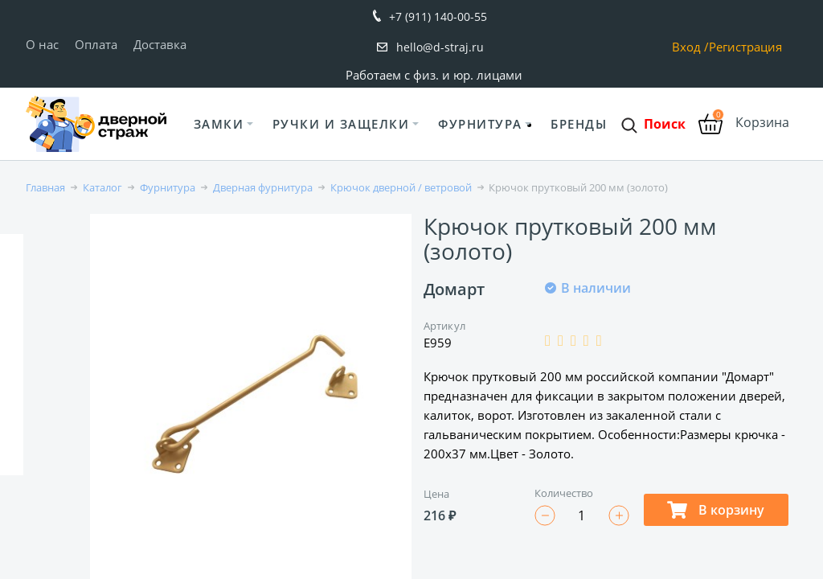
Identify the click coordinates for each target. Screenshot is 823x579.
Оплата (96, 44)
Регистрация (745, 47)
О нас (42, 44)
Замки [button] (219, 124)
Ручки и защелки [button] (341, 124)
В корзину (715, 510)
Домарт (454, 289)
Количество (564, 493)
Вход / (690, 47)
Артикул (444, 325)
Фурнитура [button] (480, 124)
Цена (436, 493)
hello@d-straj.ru (440, 47)
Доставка (159, 44)
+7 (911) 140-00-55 (438, 16)
